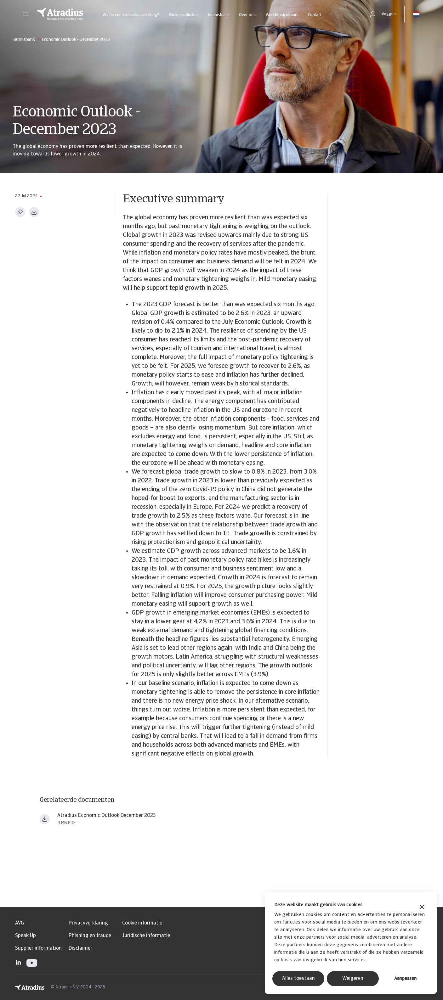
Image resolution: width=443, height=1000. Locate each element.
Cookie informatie (142, 923)
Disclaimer (80, 948)
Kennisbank (218, 15)
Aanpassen (405, 978)
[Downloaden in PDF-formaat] (34, 212)
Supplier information (38, 948)
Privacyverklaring (88, 923)
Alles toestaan (298, 978)
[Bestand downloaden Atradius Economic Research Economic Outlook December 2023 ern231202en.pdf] (45, 819)
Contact (314, 15)
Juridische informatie (146, 935)
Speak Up (25, 935)
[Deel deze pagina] (20, 212)
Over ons (247, 15)
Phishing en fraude (90, 935)
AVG (19, 923)
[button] (26, 14)
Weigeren (352, 978)
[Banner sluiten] (422, 908)
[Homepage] (60, 14)
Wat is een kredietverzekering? (131, 15)
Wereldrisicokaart (282, 15)
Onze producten (183, 15)
